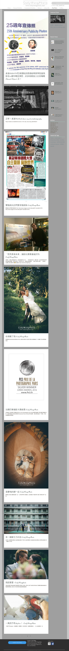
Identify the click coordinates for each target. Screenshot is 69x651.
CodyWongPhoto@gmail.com (36, 644)
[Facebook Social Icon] (52, 643)
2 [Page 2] (27, 636)
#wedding (62, 139)
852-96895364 (60, 5)
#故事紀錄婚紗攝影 (61, 142)
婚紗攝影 (52, 146)
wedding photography (54, 144)
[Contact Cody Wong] (17, 642)
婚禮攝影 (62, 144)
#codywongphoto (58, 137)
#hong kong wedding (54, 139)
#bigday (52, 137)
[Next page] (30, 636)
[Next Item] (62, 19)
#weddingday (53, 142)
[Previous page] (22, 636)
